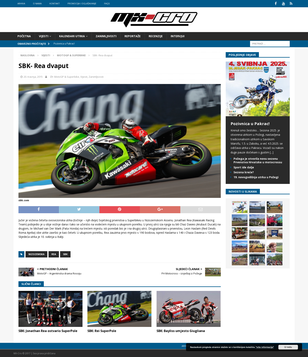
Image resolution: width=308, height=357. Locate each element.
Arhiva (21, 3)
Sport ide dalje (244, 167)
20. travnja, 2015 (33, 76)
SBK (65, 254)
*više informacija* (265, 347)
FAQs (107, 3)
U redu (288, 347)
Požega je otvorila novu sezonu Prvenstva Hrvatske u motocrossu (258, 160)
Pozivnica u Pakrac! (250, 123)
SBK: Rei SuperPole (101, 330)
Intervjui (177, 36)
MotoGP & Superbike (66, 76)
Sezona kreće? (244, 172)
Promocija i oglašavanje (82, 3)
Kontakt (55, 3)
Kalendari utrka (72, 36)
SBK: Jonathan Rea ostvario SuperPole (47, 330)
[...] (271, 152)
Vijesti (43, 36)
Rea (53, 254)
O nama (37, 3)
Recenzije (156, 36)
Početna (24, 36)
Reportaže (133, 36)
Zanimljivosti (106, 36)
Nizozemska (36, 254)
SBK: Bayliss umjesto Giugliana (181, 330)
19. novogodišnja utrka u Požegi (256, 177)
